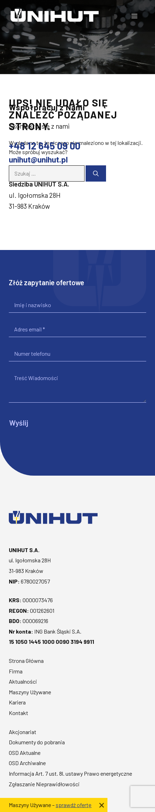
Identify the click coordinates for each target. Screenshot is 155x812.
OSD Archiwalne (27, 762)
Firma (16, 671)
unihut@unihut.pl (38, 159)
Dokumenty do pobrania (37, 742)
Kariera (17, 702)
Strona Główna (26, 660)
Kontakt (18, 712)
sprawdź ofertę (74, 804)
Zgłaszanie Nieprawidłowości (44, 784)
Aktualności (23, 681)
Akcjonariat (22, 731)
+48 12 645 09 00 (44, 146)
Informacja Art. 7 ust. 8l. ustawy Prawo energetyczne (70, 773)
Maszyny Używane (30, 692)
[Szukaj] (96, 173)
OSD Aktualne (25, 752)
